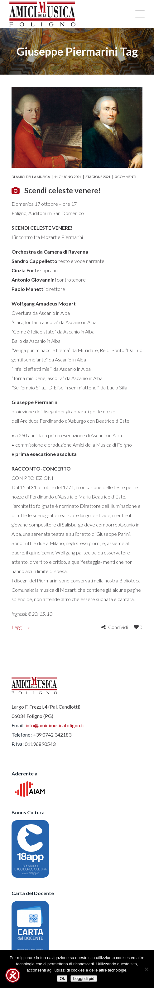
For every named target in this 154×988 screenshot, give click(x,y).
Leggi (20, 627)
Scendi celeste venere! (62, 190)
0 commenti (125, 177)
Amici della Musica (33, 177)
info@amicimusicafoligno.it (55, 725)
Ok (62, 978)
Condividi (118, 627)
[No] (146, 969)
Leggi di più (83, 978)
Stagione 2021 (97, 177)
